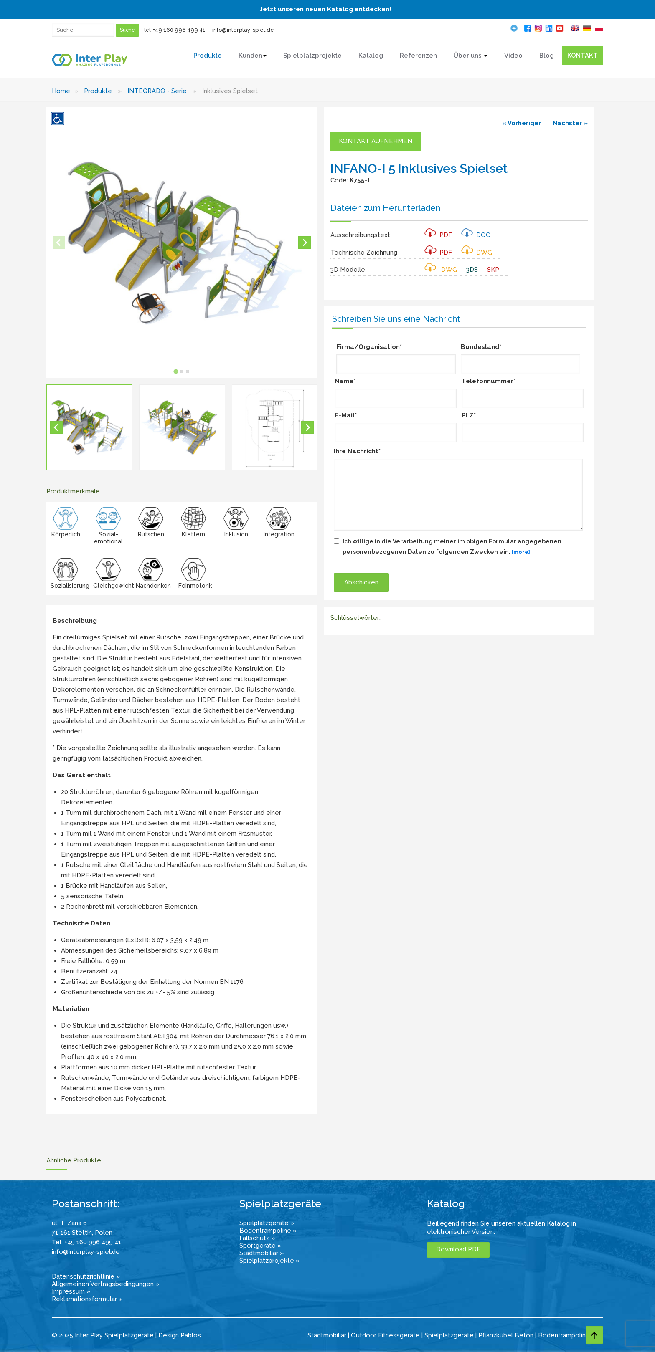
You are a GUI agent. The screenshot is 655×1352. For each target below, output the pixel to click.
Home (61, 91)
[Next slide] (304, 242)
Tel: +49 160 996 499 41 (86, 1242)
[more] (521, 552)
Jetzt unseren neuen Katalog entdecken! (325, 9)
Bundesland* (481, 347)
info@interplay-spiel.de (243, 30)
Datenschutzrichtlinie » (86, 1276)
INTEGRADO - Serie (157, 91)
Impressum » (71, 1291)
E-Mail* (346, 415)
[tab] (176, 371)
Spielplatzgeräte (449, 1335)
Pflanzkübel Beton (505, 1335)
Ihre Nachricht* (357, 451)
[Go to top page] (594, 1335)
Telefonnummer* (488, 381)
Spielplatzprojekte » (269, 1260)
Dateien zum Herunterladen (385, 208)
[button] (89, 427)
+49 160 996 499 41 (179, 30)
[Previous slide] (59, 242)
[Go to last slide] (56, 427)
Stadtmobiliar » (261, 1253)
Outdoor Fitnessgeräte (385, 1335)
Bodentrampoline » (268, 1230)
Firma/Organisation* (369, 347)
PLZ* (469, 415)
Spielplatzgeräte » (266, 1223)
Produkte (98, 91)
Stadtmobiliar (326, 1335)
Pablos (190, 1335)
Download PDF (458, 1249)
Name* (345, 381)
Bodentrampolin (562, 1335)
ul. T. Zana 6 (69, 1223)
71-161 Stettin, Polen (82, 1232)
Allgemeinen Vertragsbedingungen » (105, 1284)
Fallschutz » (257, 1238)
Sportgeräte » (260, 1245)
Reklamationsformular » (87, 1299)
